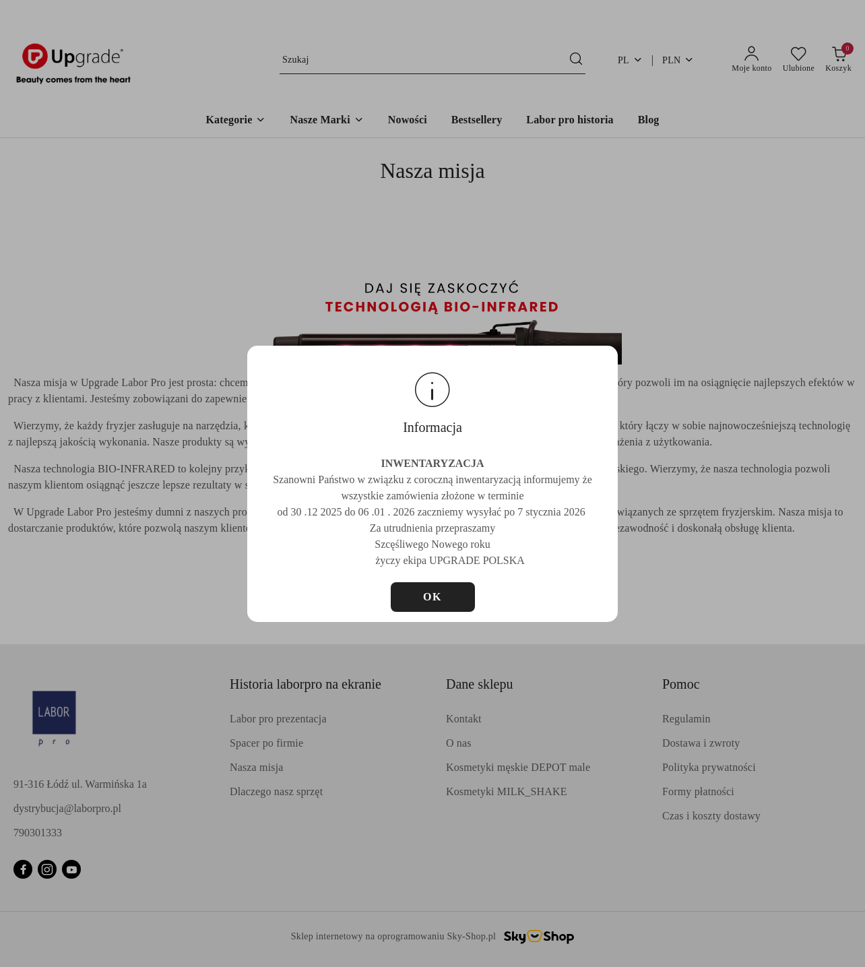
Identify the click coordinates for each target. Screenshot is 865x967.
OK (432, 596)
